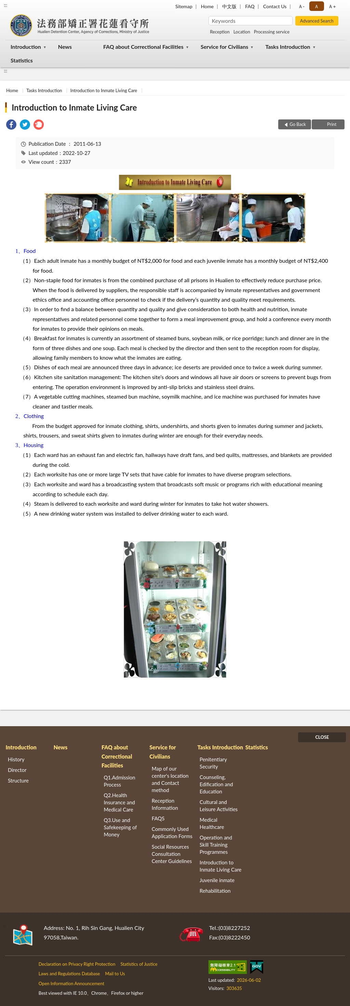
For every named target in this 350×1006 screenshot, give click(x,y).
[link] (11, 125)
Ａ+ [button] (332, 6)
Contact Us (274, 6)
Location (241, 31)
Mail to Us (115, 973)
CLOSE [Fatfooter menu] (322, 737)
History (16, 759)
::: (5, 5)
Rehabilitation (215, 891)
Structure (18, 780)
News (65, 46)
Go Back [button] (298, 124)
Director (17, 770)
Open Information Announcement (71, 983)
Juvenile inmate (217, 880)
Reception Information (165, 804)
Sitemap (183, 6)
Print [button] (331, 124)
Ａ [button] (316, 6)
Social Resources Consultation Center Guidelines (172, 854)
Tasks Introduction (287, 46)
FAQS (158, 818)
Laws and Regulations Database (69, 973)
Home (207, 6)
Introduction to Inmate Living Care (103, 90)
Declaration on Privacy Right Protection (77, 964)
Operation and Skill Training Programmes (216, 844)
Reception (219, 31)
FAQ (250, 6)
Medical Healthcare (212, 823)
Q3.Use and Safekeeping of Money (120, 827)
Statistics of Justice (138, 964)
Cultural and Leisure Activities (219, 805)
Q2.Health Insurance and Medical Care (119, 802)
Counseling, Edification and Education (216, 784)
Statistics (22, 60)
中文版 (229, 6)
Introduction (26, 46)
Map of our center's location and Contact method (170, 779)
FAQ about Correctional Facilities (143, 46)
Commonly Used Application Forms (172, 832)
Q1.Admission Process (119, 781)
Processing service (272, 31)
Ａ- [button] (301, 6)
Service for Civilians (224, 46)
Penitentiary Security (213, 763)
